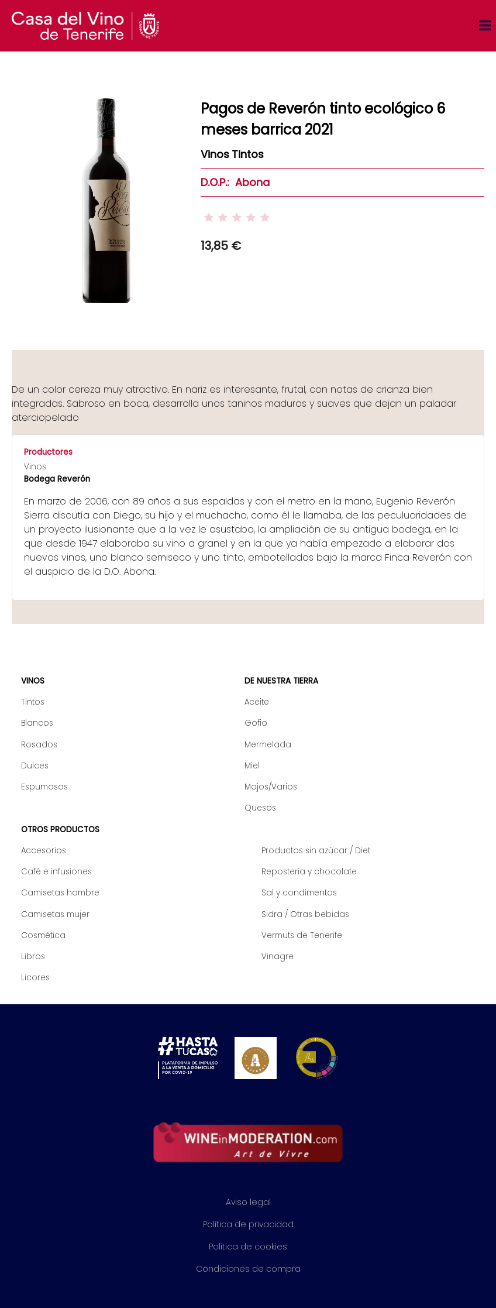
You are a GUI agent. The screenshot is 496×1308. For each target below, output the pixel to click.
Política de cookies (248, 1246)
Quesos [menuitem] (260, 807)
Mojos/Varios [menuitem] (270, 786)
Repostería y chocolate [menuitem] (309, 871)
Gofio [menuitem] (255, 723)
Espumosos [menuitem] (44, 786)
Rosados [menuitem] (39, 744)
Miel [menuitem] (252, 765)
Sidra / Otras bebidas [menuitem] (305, 914)
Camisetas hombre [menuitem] (60, 892)
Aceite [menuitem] (256, 702)
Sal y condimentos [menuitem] (299, 892)
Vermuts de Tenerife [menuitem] (301, 935)
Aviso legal (248, 1202)
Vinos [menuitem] (32, 680)
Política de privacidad (248, 1224)
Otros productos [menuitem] (60, 829)
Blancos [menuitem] (37, 723)
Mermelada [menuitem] (267, 744)
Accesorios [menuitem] (43, 850)
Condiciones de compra (248, 1269)
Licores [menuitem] (35, 977)
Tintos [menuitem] (32, 702)
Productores (48, 452)
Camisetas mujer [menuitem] (55, 914)
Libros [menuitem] (33, 956)
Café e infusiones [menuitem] (56, 871)
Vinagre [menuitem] (277, 956)
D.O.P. (214, 182)
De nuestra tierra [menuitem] (281, 680)
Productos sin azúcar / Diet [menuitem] (315, 850)
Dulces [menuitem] (35, 765)
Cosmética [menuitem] (43, 935)
